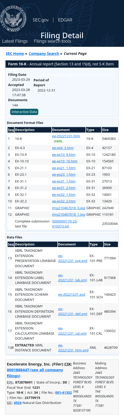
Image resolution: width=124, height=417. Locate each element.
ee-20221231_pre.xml (73, 258)
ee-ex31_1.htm (64, 181)
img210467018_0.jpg (68, 207)
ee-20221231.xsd (71, 294)
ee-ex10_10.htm (65, 161)
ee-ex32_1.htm (64, 194)
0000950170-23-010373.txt (65, 224)
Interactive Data (24, 111)
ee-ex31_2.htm (64, 187)
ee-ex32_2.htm (64, 201)
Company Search (44, 53)
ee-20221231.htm (66, 136)
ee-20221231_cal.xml (72, 331)
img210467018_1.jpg (68, 214)
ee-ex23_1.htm (64, 174)
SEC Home (15, 53)
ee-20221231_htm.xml (73, 348)
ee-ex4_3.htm (63, 147)
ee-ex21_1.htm (64, 167)
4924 (18, 402)
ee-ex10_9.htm (64, 154)
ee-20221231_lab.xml (72, 278)
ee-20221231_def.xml (72, 311)
